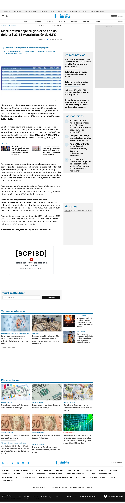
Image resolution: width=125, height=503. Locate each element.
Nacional (18, 474)
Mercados (89, 470)
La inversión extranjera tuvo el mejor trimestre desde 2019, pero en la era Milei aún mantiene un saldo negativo (52, 150)
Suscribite (51, 297)
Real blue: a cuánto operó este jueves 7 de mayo (46, 436)
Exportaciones (62, 11)
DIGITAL (41, 487)
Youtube (23, 463)
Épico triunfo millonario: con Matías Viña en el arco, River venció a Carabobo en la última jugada (78, 63)
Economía (37, 21)
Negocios (74, 21)
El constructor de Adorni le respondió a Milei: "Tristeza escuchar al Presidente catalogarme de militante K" (80, 126)
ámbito (3, 26)
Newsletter (120, 21)
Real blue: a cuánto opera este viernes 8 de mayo (15, 436)
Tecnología (7, 477)
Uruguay (98, 21)
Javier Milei (43, 11)
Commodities (81, 210)
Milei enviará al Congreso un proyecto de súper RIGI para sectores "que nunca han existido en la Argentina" (80, 165)
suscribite (114, 16)
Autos (92, 474)
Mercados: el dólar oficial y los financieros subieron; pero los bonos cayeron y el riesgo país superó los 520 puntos (77, 439)
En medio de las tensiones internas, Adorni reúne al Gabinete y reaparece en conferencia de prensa (77, 103)
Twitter (3, 463)
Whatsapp (28, 463)
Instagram (12, 463)
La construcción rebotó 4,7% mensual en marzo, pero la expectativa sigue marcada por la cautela (46, 340)
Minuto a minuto (70, 432)
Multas (113, 477)
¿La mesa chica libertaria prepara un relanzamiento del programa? (26, 48)
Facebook (7, 463)
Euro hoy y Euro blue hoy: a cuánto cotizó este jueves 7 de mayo (46, 449)
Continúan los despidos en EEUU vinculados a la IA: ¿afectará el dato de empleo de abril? (15, 340)
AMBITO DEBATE (81, 487)
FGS (84, 11)
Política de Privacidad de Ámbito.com (55, 477)
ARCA (52, 11)
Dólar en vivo (17, 11)
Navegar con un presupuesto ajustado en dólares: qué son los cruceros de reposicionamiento (85, 338)
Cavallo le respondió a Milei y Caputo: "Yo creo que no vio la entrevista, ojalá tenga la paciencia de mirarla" (20, 150)
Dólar (26, 21)
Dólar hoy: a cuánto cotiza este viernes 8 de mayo (76, 83)
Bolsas (73, 210)
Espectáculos (105, 474)
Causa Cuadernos (74, 11)
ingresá (120, 16)
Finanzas (50, 21)
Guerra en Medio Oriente (97, 11)
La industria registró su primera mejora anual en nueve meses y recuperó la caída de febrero (85, 322)
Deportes (41, 474)
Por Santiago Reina (82, 329)
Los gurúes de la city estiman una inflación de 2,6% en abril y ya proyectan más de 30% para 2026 (15, 450)
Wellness (6, 474)
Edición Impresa (56, 474)
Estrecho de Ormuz (30, 11)
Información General (76, 474)
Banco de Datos (74, 470)
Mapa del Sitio (29, 477)
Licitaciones (7, 481)
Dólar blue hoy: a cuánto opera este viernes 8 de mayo (76, 74)
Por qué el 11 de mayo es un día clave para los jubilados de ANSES (80, 138)
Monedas (67, 210)
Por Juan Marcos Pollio (8, 347)
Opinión (86, 21)
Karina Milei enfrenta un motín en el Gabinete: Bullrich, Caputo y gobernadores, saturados (79, 150)
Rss (17, 477)
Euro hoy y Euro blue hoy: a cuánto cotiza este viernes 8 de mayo (77, 407)
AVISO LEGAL (81, 477)
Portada (6, 470)
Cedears (89, 210)
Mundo (30, 474)
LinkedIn (18, 463)
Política (62, 21)
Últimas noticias (20, 470)
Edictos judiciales (98, 477)
